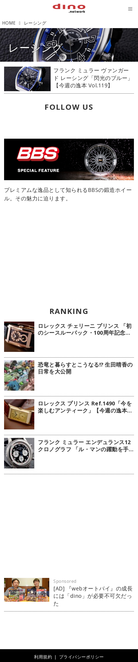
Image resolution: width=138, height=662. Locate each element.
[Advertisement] (69, 526)
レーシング (35, 47)
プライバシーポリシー (81, 657)
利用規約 (43, 657)
